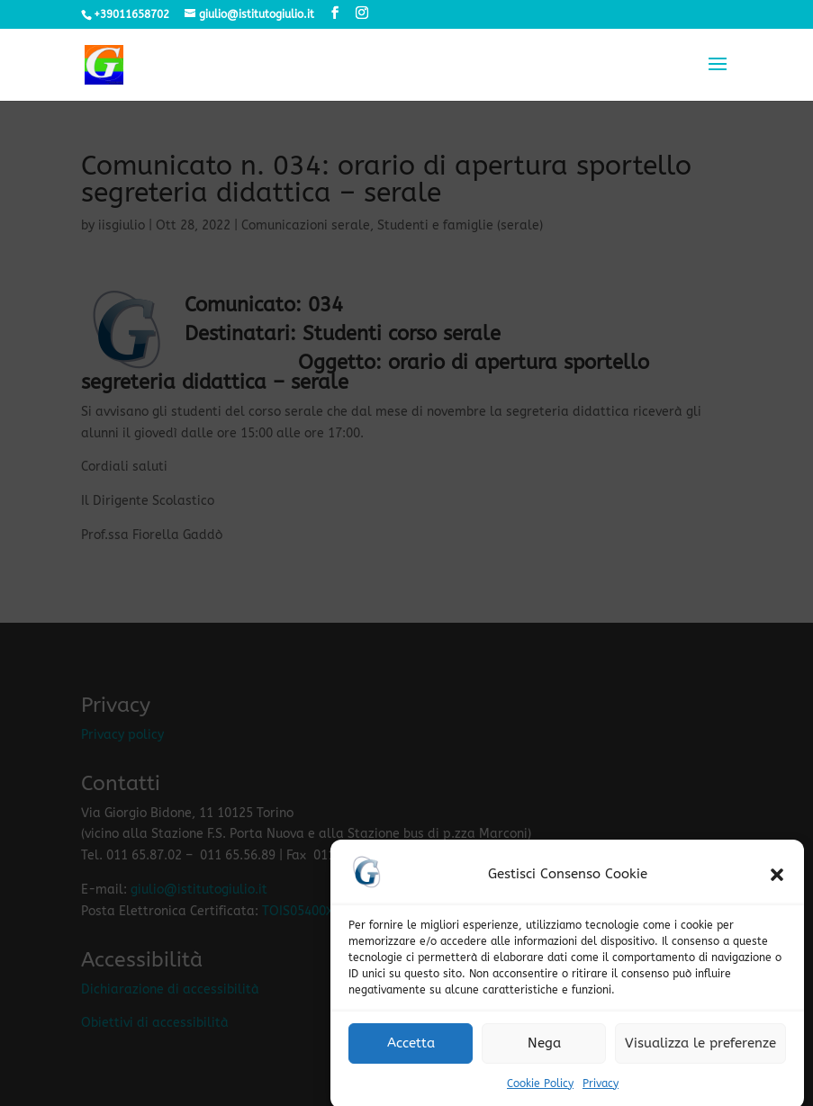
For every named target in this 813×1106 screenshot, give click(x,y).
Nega (544, 1052)
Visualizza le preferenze (700, 1052)
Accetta (411, 1052)
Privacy (601, 1092)
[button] (777, 884)
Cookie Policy (540, 1092)
